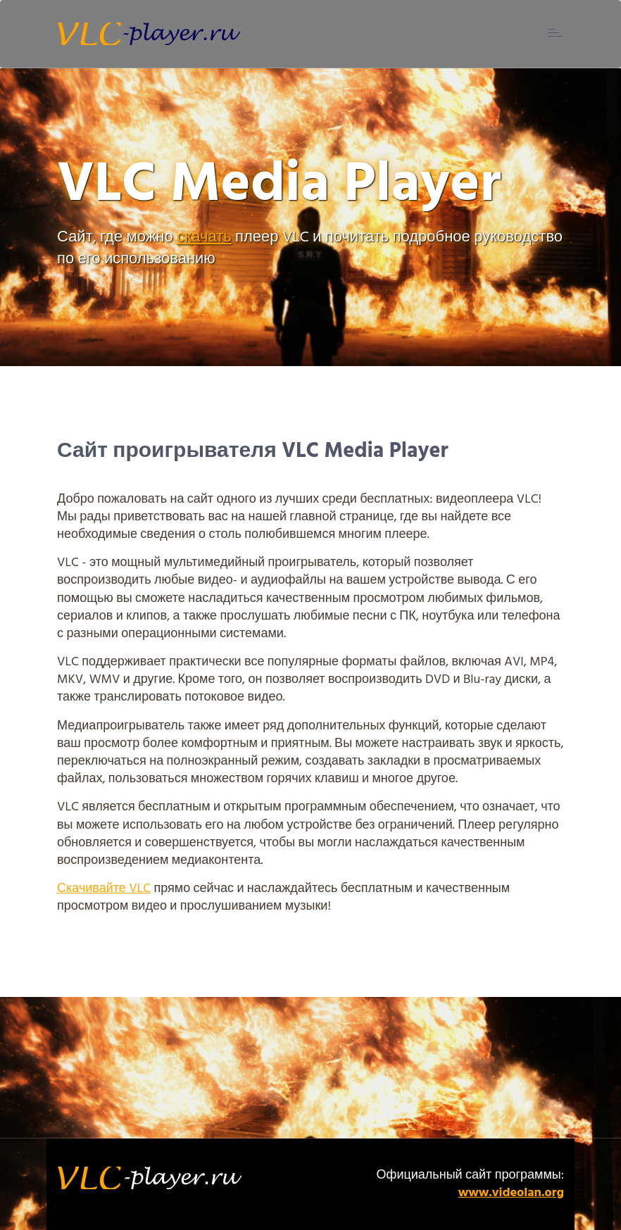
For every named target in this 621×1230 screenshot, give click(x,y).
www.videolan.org (511, 1193)
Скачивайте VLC (104, 889)
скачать (204, 237)
